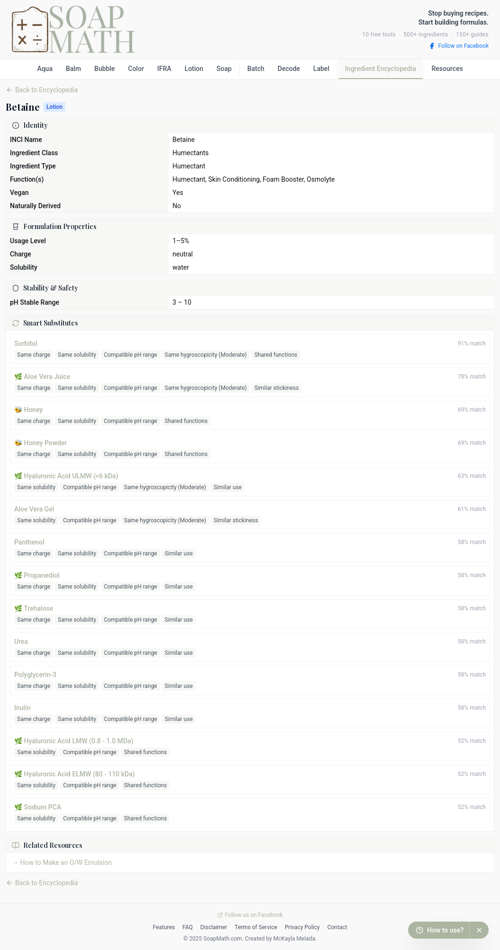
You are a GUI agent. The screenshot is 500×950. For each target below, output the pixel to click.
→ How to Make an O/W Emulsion (62, 862)
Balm (73, 68)
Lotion (194, 68)
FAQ (187, 927)
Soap (224, 68)
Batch (255, 68)
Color (136, 68)
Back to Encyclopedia (42, 883)
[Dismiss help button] (479, 930)
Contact (337, 927)
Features (164, 927)
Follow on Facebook (459, 46)
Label (321, 68)
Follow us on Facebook (250, 915)
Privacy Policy (302, 927)
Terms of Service (256, 927)
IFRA (164, 68)
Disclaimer (213, 927)
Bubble (104, 68)
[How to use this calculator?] (438, 930)
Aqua (45, 68)
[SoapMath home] (73, 29)
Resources (447, 68)
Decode (288, 68)
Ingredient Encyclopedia (380, 68)
